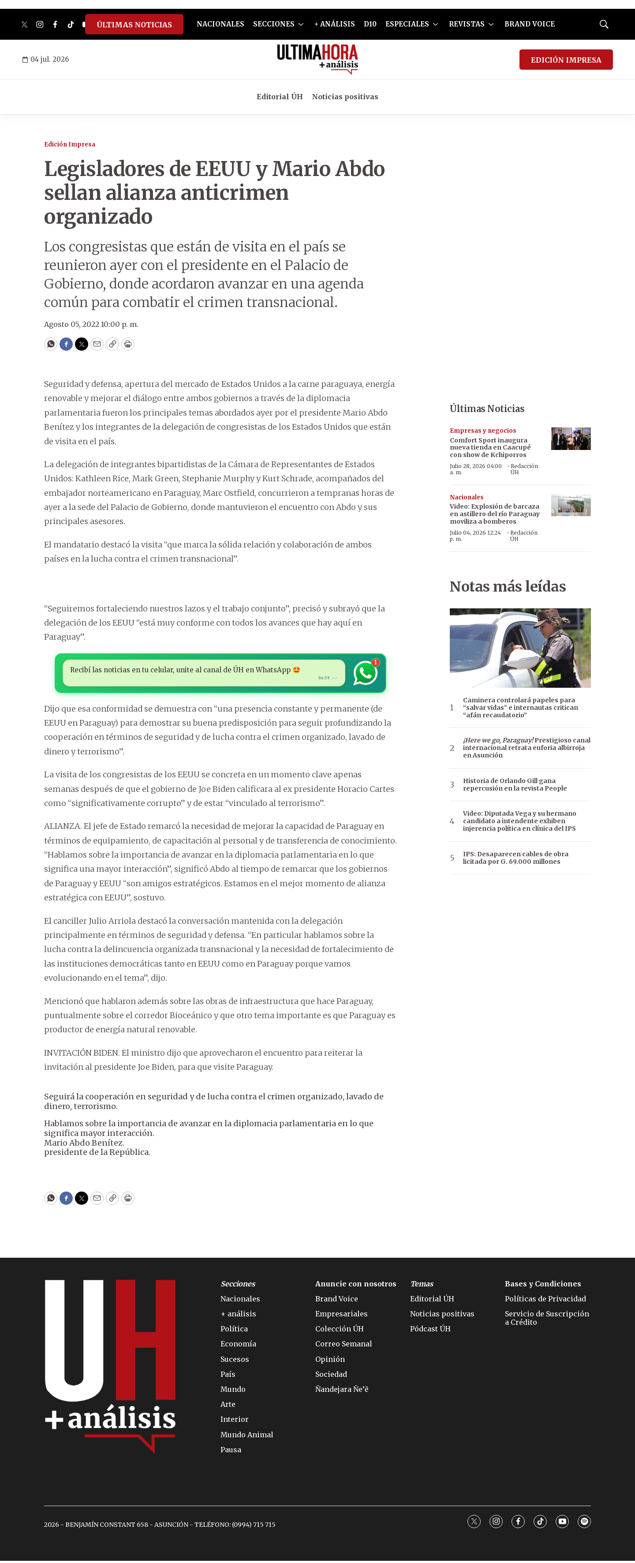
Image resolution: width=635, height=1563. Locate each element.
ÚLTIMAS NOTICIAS (134, 24)
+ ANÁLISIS (334, 24)
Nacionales (467, 497)
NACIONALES (220, 24)
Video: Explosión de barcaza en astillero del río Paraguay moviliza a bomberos (495, 513)
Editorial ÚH (280, 96)
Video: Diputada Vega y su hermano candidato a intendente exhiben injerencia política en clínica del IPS (519, 821)
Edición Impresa (69, 144)
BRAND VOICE (529, 24)
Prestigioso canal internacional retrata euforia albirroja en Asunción (526, 748)
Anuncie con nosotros (355, 1286)
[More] (301, 24)
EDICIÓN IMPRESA (566, 60)
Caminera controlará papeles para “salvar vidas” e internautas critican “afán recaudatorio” (520, 708)
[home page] (317, 59)
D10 (370, 24)
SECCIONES (274, 24)
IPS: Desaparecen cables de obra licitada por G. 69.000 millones (515, 858)
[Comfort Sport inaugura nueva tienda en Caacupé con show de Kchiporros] (571, 438)
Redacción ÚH (524, 469)
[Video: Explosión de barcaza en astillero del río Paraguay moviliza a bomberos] (571, 505)
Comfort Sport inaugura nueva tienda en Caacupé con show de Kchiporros (490, 447)
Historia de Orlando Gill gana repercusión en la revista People (515, 784)
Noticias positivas (345, 96)
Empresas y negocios (483, 431)
